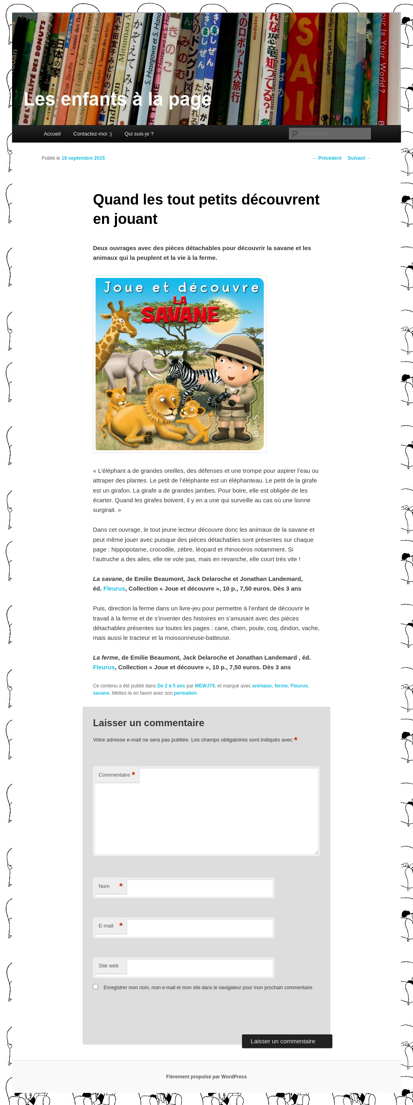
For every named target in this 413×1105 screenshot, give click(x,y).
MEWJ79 (205, 686)
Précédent (327, 158)
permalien (185, 693)
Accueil (52, 134)
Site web (108, 966)
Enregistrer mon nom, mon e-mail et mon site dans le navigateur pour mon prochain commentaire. (209, 987)
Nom (110, 886)
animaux (262, 686)
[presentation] (148, 1015)
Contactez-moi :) (92, 134)
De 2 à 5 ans (171, 686)
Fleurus (114, 588)
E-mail (110, 926)
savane (101, 693)
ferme (281, 686)
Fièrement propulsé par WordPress (206, 1077)
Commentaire (116, 775)
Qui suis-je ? (139, 134)
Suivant (359, 158)
